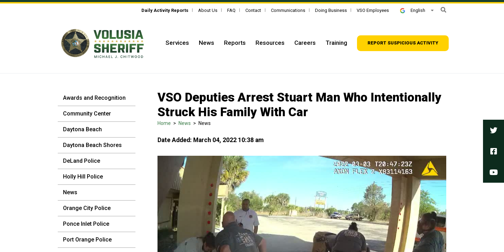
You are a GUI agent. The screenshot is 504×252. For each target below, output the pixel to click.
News (206, 42)
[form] (443, 10)
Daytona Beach (82, 129)
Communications (288, 10)
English (412, 10)
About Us (207, 10)
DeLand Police (81, 161)
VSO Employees (373, 10)
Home (164, 123)
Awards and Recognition (94, 97)
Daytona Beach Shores (92, 145)
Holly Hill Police (83, 176)
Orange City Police (87, 208)
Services (177, 42)
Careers (305, 42)
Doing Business (331, 10)
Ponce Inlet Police (86, 223)
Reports (235, 42)
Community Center (87, 113)
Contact (253, 10)
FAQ (231, 10)
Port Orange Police (87, 239)
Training (336, 42)
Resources (270, 42)
